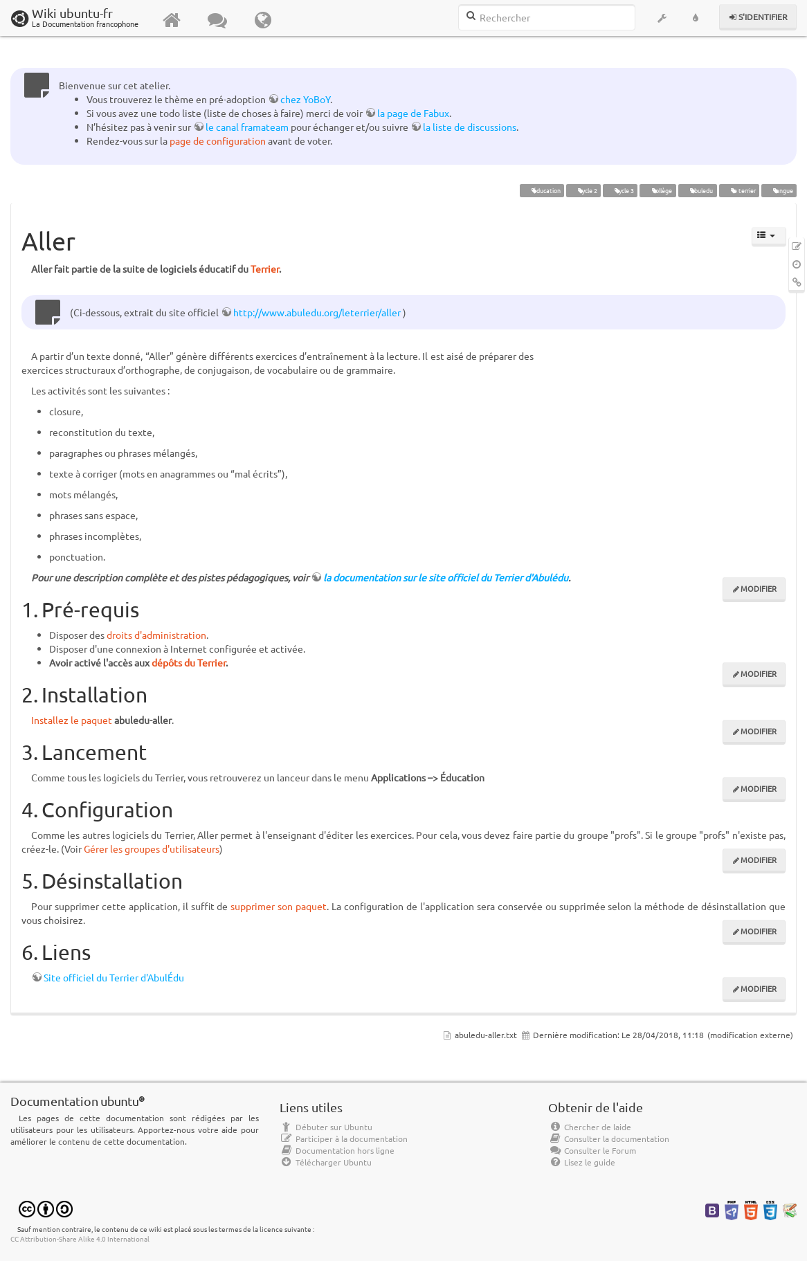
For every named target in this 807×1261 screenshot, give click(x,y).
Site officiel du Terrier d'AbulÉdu (114, 977)
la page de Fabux (413, 113)
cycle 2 (583, 190)
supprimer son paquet (278, 906)
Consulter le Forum (592, 1150)
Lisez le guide (581, 1162)
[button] (662, 18)
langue (778, 190)
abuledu (697, 190)
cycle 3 (620, 190)
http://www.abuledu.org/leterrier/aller (317, 312)
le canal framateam (247, 126)
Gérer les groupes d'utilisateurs (151, 848)
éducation (541, 190)
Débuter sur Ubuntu (326, 1126)
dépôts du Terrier (189, 662)
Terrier (265, 268)
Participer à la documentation (344, 1138)
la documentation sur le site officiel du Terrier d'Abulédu (445, 577)
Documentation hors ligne (337, 1150)
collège (658, 190)
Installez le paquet (71, 720)
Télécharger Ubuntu (326, 1162)
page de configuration (218, 140)
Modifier (759, 588)
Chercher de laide (589, 1126)
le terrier (739, 190)
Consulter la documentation (608, 1138)
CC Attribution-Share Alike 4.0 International (79, 1238)
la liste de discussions (469, 126)
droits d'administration (156, 634)
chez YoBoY (305, 99)
